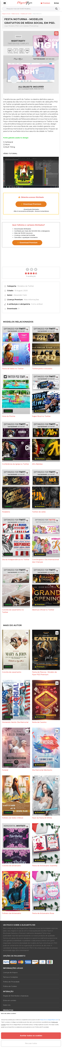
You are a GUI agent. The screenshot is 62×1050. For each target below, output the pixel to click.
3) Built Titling (9, 147)
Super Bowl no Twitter (41, 416)
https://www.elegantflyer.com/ (49, 1019)
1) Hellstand (8, 142)
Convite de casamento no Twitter (13, 611)
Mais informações (31, 300)
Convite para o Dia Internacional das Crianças (45, 561)
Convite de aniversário (11, 866)
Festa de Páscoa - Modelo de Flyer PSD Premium (44, 673)
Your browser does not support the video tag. (31, 257)
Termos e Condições (10, 977)
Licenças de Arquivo (10, 972)
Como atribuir (37, 304)
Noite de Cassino (39, 722)
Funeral (5, 770)
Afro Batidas (37, 464)
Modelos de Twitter (25, 286)
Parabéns (6, 512)
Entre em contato (9, 1000)
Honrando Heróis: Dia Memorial (15, 722)
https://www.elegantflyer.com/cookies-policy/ (19, 1024)
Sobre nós (6, 1005)
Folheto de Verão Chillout (12, 818)
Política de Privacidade (11, 982)
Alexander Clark (20, 295)
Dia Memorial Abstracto (42, 770)
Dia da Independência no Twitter (15, 560)
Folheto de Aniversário (11, 913)
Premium (45, 3)
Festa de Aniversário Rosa (43, 913)
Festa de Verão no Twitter (13, 369)
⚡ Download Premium (31, 204)
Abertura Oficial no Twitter (43, 610)
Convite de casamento (11, 672)
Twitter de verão (39, 512)
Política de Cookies (10, 986)
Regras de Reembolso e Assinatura (15, 996)
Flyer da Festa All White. (42, 818)
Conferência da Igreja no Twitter (15, 464)
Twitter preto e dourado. (42, 369)
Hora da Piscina (8, 416)
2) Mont (6, 145)
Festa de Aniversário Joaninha (44, 866)
